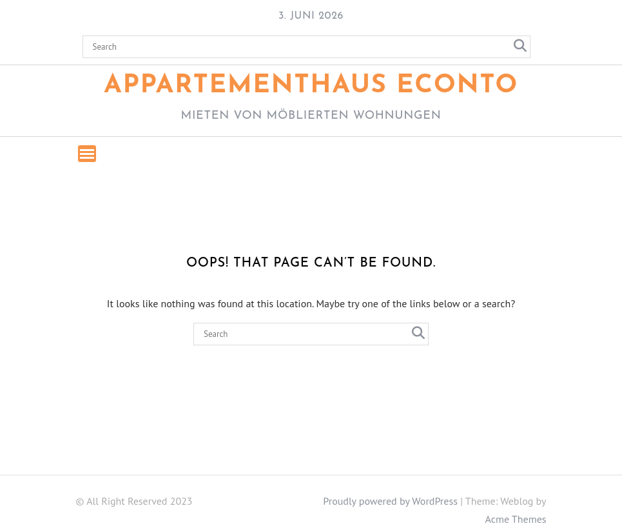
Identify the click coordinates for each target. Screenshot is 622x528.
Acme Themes (516, 519)
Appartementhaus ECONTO (311, 86)
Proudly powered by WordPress (390, 500)
